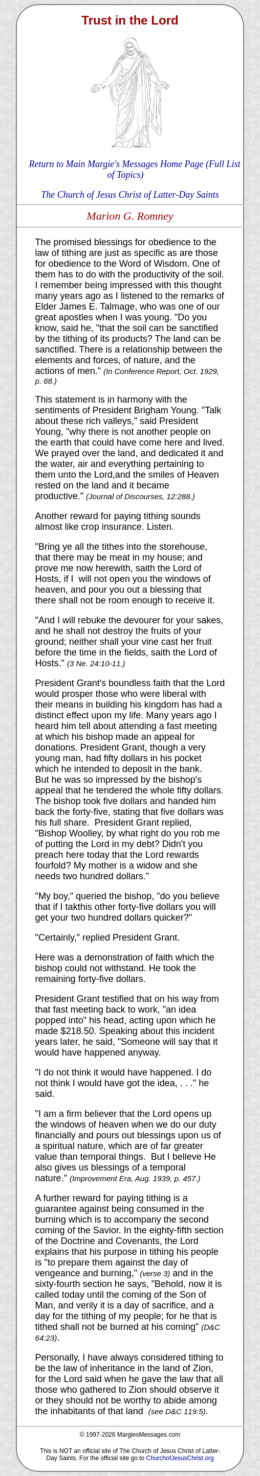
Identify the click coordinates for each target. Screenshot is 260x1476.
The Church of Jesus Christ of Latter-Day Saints (130, 195)
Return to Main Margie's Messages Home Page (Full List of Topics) (134, 169)
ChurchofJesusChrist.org (180, 1458)
